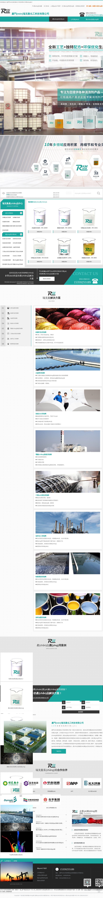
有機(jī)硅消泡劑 (6, 217)
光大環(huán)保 (92, 791)
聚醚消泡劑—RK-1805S (64, 228)
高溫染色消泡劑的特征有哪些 (14, 193)
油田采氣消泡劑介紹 (79, 843)
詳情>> (8, 194)
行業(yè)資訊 (21, 811)
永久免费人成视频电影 (6, 891)
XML (78, 895)
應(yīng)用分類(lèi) (11, 234)
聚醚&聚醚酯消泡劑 (7, 226)
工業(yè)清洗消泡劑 (11, 195)
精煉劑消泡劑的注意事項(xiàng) (14, 197)
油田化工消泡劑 (13, 338)
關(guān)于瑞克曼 (22, 714)
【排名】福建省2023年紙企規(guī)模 (45, 849)
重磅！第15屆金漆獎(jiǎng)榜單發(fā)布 (46, 836)
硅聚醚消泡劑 (16, 217)
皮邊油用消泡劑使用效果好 (81, 830)
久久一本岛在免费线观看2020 (58, 889)
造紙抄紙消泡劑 (6, 243)
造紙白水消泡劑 (13, 323)
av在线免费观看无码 (97, 889)
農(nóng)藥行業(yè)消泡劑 (20, 260)
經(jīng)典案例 (42, 24)
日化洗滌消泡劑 (6, 260)
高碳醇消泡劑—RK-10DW (39, 228)
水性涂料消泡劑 (17, 243)
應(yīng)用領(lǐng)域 (69, 6)
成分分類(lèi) (9, 213)
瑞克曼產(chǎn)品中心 (12, 203)
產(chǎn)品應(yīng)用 (92, 19)
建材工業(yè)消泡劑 (18, 251)
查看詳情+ (39, 231)
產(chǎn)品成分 (8, 24)
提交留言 (80, 712)
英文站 (47, 6)
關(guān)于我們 (56, 6)
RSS (76, 895)
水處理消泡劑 (16, 247)
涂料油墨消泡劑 (13, 308)
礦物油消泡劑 (16, 221)
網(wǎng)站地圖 (38, 6)
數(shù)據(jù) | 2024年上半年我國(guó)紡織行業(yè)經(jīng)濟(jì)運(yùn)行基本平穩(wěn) (50, 829)
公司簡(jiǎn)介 (75, 19)
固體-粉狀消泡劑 (17, 226)
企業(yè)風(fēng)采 (42, 875)
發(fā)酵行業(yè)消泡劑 (8, 264)
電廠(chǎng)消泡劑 (18, 264)
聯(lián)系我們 (81, 6)
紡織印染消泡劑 (6, 238)
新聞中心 (55, 24)
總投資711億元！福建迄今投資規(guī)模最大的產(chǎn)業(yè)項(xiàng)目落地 (50, 823)
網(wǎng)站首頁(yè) (58, 19)
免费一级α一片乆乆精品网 (84, 889)
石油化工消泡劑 (17, 255)
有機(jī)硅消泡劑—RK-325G (89, 228)
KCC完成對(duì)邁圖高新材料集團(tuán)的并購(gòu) (50, 842)
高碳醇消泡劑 (6, 221)
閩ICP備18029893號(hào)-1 (58, 895)
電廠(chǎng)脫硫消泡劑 (15, 328)
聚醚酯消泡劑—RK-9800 (89, 258)
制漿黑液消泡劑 (17, 238)
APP (72, 791)
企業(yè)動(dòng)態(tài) (88, 812)
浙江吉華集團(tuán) (51, 807)
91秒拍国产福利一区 (72, 889)
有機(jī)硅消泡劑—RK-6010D (39, 258)
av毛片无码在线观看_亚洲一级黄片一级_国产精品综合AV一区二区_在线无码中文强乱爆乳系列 (25, 889)
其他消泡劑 (5, 230)
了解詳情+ (58, 751)
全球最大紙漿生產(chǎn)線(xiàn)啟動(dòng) (47, 816)
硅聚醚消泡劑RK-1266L (64, 258)
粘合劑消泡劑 (6, 255)
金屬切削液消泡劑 (7, 247)
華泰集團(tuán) (51, 791)
